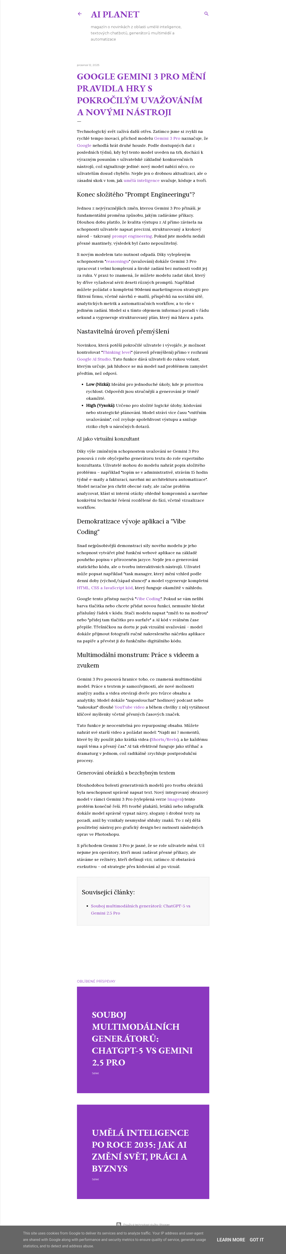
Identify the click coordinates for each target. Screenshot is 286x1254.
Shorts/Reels (164, 739)
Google (84, 145)
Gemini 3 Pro (167, 138)
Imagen (174, 799)
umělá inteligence (142, 180)
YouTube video (129, 707)
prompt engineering (132, 236)
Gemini (91, 953)
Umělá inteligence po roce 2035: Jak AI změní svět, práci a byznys (140, 1150)
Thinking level (117, 352)
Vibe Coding (148, 598)
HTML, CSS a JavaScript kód (105, 587)
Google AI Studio (94, 359)
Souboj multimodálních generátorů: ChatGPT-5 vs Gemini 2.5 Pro (142, 1038)
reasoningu (117, 261)
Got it (257, 1240)
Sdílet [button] (80, 947)
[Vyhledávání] (206, 13)
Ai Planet (115, 14)
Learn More (231, 1240)
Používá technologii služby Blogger (143, 1224)
